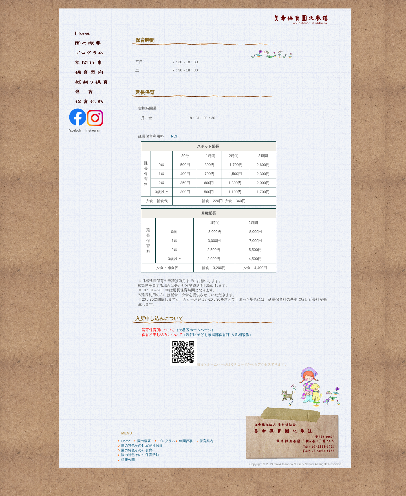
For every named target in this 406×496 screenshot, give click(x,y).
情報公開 (128, 460)
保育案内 (206, 441)
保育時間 (145, 40)
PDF (174, 136)
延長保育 (145, 92)
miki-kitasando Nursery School (293, 464)
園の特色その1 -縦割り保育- (142, 445)
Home (125, 441)
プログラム (166, 441)
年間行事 (186, 441)
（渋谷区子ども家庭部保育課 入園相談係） (217, 335)
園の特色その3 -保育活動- (140, 455)
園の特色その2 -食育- (137, 450)
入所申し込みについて (159, 318)
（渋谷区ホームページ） (195, 330)
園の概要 (144, 441)
